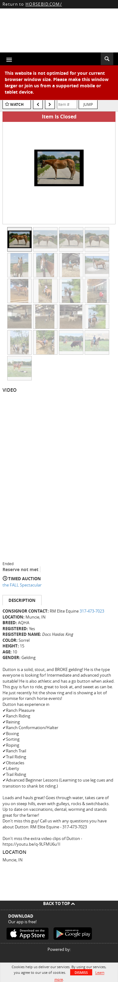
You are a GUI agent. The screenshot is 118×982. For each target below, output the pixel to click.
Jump (88, 104)
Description (22, 600)
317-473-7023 (92, 611)
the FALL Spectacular (22, 585)
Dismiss (81, 972)
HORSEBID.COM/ (43, 4)
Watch (17, 104)
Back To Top (59, 903)
